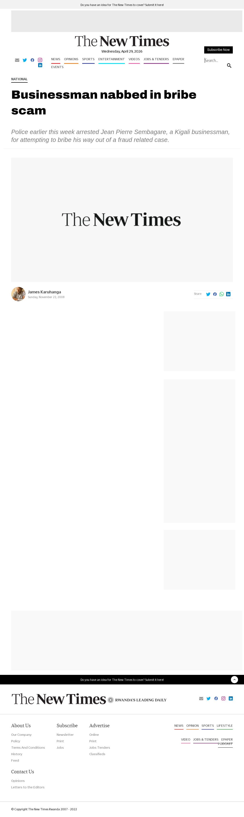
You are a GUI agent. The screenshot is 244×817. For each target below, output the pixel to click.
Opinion (192, 725)
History (16, 754)
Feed (15, 760)
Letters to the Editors (28, 787)
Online (94, 734)
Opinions (71, 59)
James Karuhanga (44, 292)
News (55, 59)
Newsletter (65, 734)
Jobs (60, 747)
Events (57, 67)
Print (60, 741)
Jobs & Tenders (156, 59)
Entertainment (111, 59)
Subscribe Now (218, 50)
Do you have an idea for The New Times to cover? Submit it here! (122, 4)
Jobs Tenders (99, 747)
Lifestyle (225, 725)
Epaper (178, 59)
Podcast (225, 744)
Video (185, 739)
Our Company (21, 734)
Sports (88, 59)
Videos (134, 59)
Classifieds (97, 754)
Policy (15, 741)
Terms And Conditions (28, 747)
